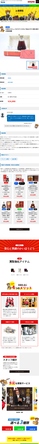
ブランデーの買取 (9, 21)
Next (36, 400)
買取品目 (24, 5)
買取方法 (14, 5)
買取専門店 (2, 21)
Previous (2, 400)
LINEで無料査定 (34, 5)
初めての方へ (5, 5)
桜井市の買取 (10, 82)
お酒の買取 (5, 21)
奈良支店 (9, 78)
